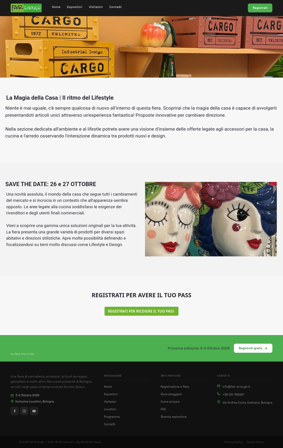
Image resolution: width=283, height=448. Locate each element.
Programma (112, 417)
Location (110, 409)
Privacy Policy (233, 442)
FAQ (163, 409)
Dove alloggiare (171, 394)
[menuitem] (56, 7)
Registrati (260, 8)
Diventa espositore (174, 417)
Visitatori (110, 402)
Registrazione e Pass (175, 387)
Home (108, 387)
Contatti (109, 424)
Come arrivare (170, 402)
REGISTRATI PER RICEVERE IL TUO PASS (141, 311)
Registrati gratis (253, 348)
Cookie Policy (255, 442)
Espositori (111, 394)
